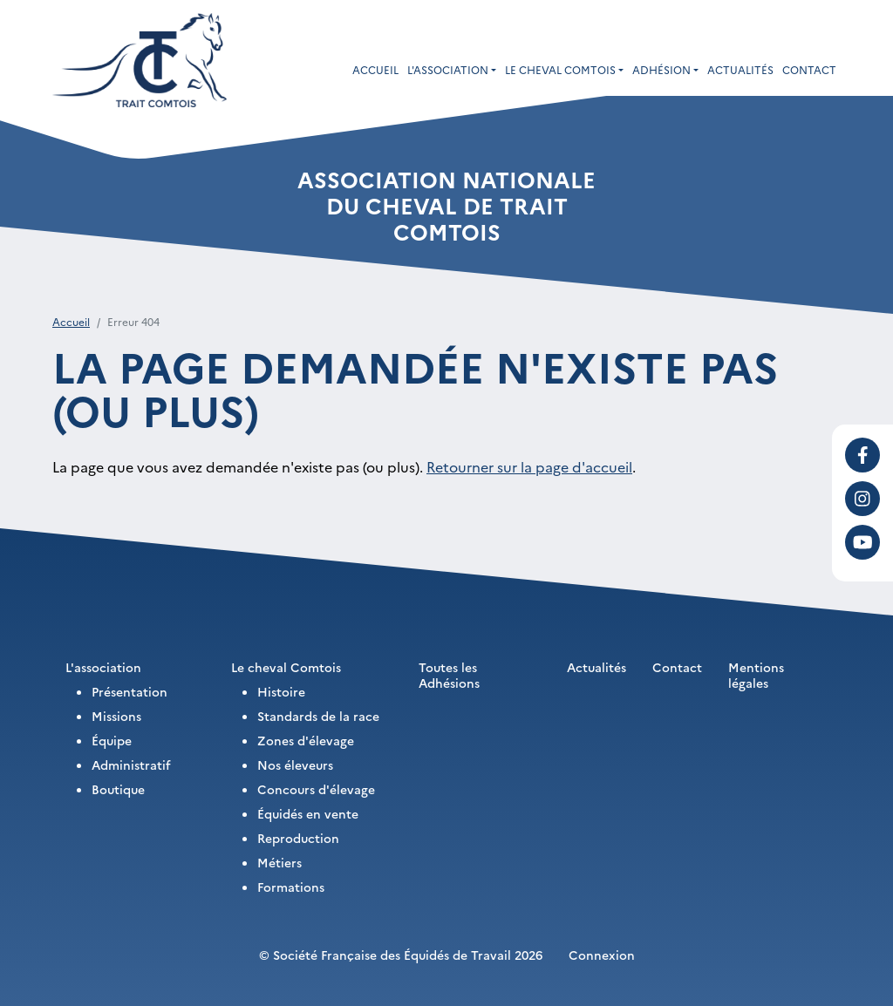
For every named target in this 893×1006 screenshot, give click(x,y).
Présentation (129, 691)
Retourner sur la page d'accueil (529, 466)
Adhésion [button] (661, 69)
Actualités (740, 69)
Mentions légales (756, 674)
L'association (103, 667)
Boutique (118, 789)
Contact (809, 69)
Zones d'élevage (305, 740)
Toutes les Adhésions (449, 674)
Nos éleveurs (295, 764)
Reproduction (298, 838)
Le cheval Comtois (286, 667)
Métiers (279, 862)
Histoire (281, 691)
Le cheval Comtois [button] (560, 69)
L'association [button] (447, 69)
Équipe (112, 740)
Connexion (602, 954)
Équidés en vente (307, 813)
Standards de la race (318, 716)
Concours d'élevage (316, 789)
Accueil (375, 69)
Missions (116, 716)
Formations (290, 886)
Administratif (131, 764)
